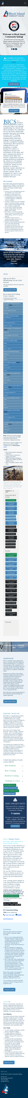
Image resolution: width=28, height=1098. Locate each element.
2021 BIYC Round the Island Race (11, 594)
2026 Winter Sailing (9, 793)
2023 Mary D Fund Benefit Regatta (11, 572)
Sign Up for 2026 (10, 290)
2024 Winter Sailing (10, 516)
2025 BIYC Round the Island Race (11, 555)
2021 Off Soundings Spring (11, 614)
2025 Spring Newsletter (11, 504)
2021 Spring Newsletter (11, 537)
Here (14, 62)
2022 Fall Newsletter (11, 526)
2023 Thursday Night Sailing (11, 577)
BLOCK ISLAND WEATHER (11, 629)
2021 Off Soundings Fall (11, 590)
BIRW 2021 (8, 610)
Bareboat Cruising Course (11, 790)
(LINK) (10, 305)
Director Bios (9, 1062)
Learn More (14, 84)
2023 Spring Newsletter (11, 523)
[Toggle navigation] (25, 3)
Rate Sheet (14, 111)
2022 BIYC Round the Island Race (11, 581)
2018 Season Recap (10, 547)
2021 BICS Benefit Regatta (11, 599)
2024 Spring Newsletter (11, 512)
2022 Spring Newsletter (11, 530)
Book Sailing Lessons (9, 785)
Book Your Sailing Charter (11, 896)
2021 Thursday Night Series (11, 606)
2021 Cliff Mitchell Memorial (11, 586)
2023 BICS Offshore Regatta (11, 568)
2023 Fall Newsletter (11, 519)
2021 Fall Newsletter (10, 534)
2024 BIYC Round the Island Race (11, 559)
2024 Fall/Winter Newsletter (11, 508)
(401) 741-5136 (9, 915)
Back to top (4, 1071)
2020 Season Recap (10, 541)
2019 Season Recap (10, 544)
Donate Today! (9, 989)
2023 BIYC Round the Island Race (11, 563)
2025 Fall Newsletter (11, 500)
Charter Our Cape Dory (10, 788)
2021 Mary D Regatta (11, 603)
